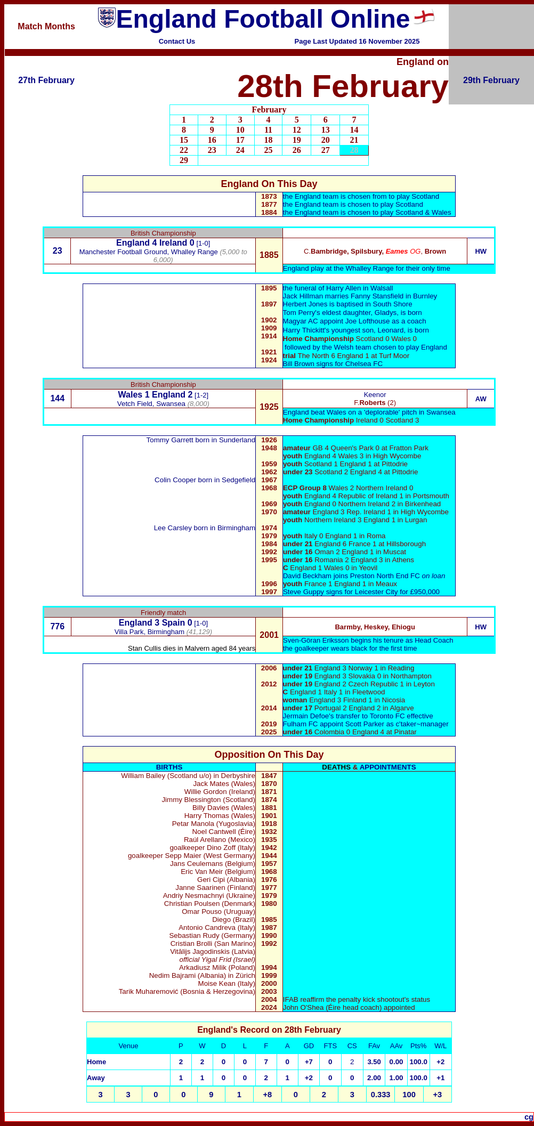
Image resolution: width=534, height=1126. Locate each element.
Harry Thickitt (304, 330)
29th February (491, 80)
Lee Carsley (173, 528)
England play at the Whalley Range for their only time (366, 268)
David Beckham (307, 576)
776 (57, 626)
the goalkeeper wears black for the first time (350, 648)
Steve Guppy (303, 592)
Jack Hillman (303, 296)
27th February (46, 80)
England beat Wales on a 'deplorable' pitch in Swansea (369, 412)
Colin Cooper (175, 480)
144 (57, 398)
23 (57, 250)
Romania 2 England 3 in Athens (348, 560)
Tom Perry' (300, 313)
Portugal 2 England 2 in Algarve (348, 708)
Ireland (173, 242)
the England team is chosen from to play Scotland (361, 196)
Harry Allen (343, 288)
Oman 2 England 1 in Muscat (344, 552)
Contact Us (177, 41)
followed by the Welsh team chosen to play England (366, 347)
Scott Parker (364, 724)
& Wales (438, 212)
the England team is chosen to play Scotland (353, 204)
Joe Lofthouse (336, 321)
